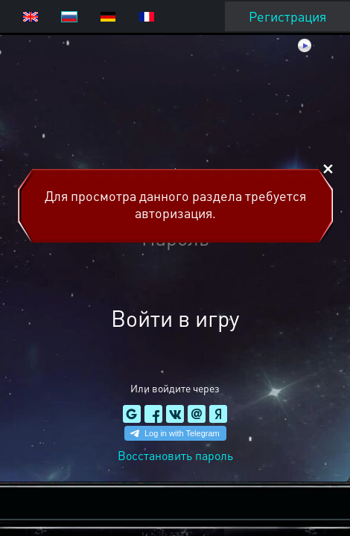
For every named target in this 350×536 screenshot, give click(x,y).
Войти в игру (175, 318)
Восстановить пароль (175, 455)
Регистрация (287, 16)
